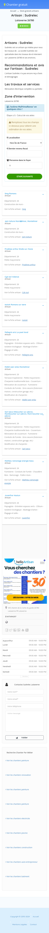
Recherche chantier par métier (20, 752)
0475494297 (10, 616)
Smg (24, 209)
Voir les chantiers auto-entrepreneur (21, 862)
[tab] (24, 194)
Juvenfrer (26, 518)
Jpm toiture (27, 237)
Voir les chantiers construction (18, 847)
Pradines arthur (29, 264)
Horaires (25, 676)
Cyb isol (25, 292)
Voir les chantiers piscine (16, 833)
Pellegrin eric (27, 355)
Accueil (13, 11)
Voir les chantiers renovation (18, 775)
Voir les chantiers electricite (17, 818)
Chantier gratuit (15, 4)
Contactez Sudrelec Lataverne (27, 684)
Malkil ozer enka (29, 399)
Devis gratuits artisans (29, 11)
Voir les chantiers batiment (17, 876)
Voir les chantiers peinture (17, 760)
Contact (33, 924)
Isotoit (25, 320)
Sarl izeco (26, 448)
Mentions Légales (19, 924)
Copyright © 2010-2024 (20, 916)
